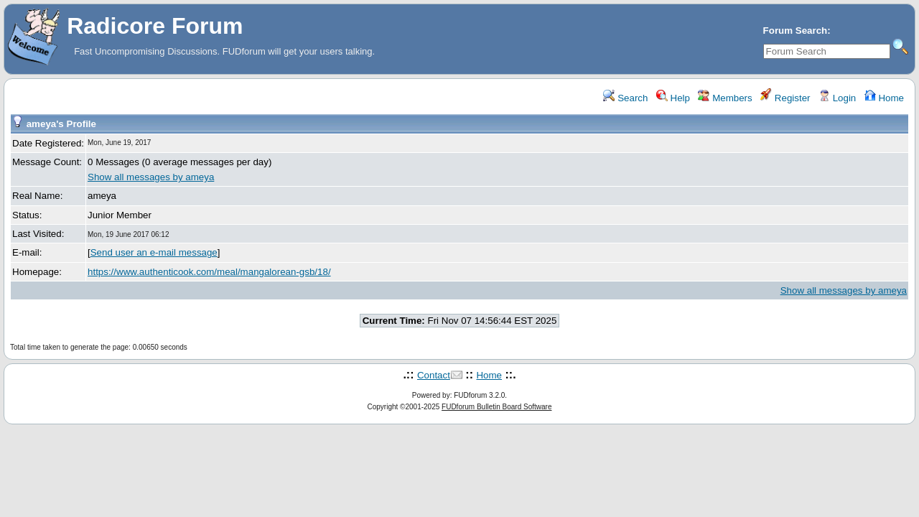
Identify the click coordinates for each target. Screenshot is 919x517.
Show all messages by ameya (151, 177)
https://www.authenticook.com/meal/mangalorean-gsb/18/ (209, 271)
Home (884, 98)
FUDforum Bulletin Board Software (496, 407)
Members (725, 98)
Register (785, 98)
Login (837, 98)
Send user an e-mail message (154, 252)
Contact (433, 375)
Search (625, 98)
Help (673, 98)
